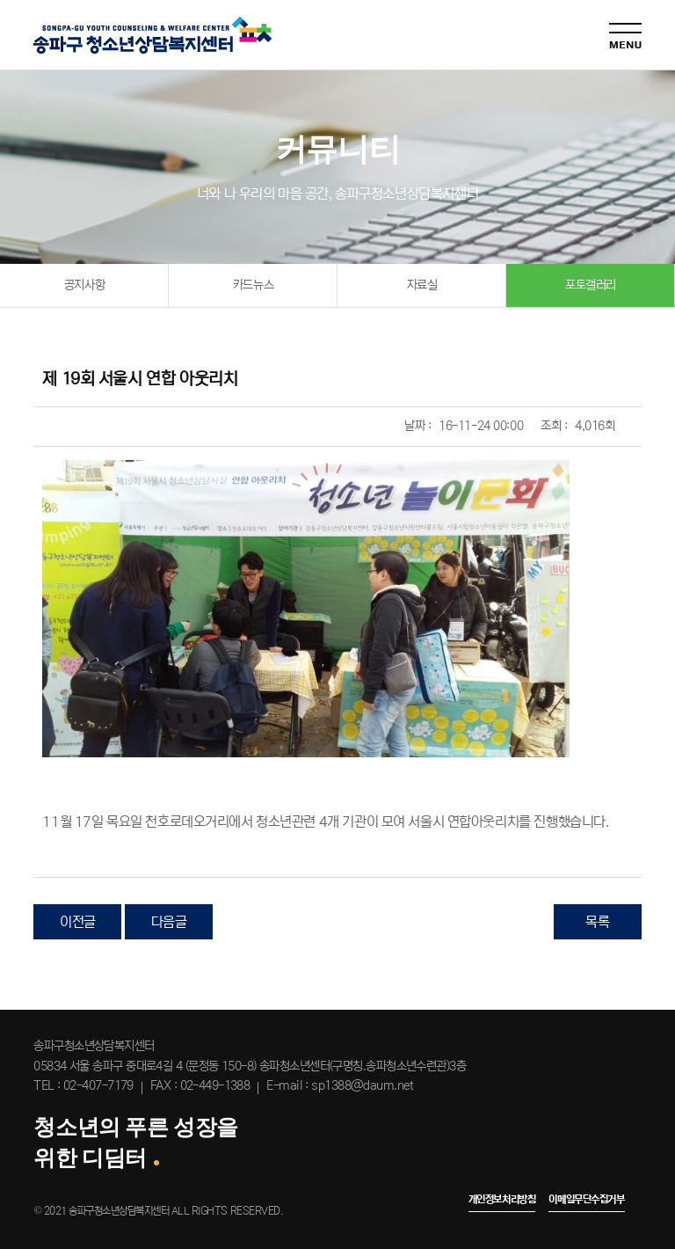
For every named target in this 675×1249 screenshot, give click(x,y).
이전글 (78, 922)
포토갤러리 (590, 285)
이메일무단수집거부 (586, 1199)
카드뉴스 (253, 285)
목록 (597, 922)
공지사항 (84, 285)
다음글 (169, 922)
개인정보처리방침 (502, 1199)
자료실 (422, 285)
